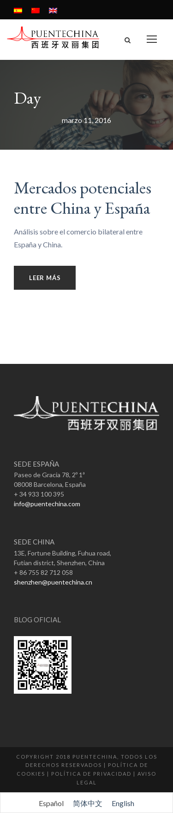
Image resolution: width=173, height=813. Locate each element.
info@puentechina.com (47, 504)
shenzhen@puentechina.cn (53, 582)
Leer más (44, 277)
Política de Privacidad (91, 774)
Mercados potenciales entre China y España (82, 197)
